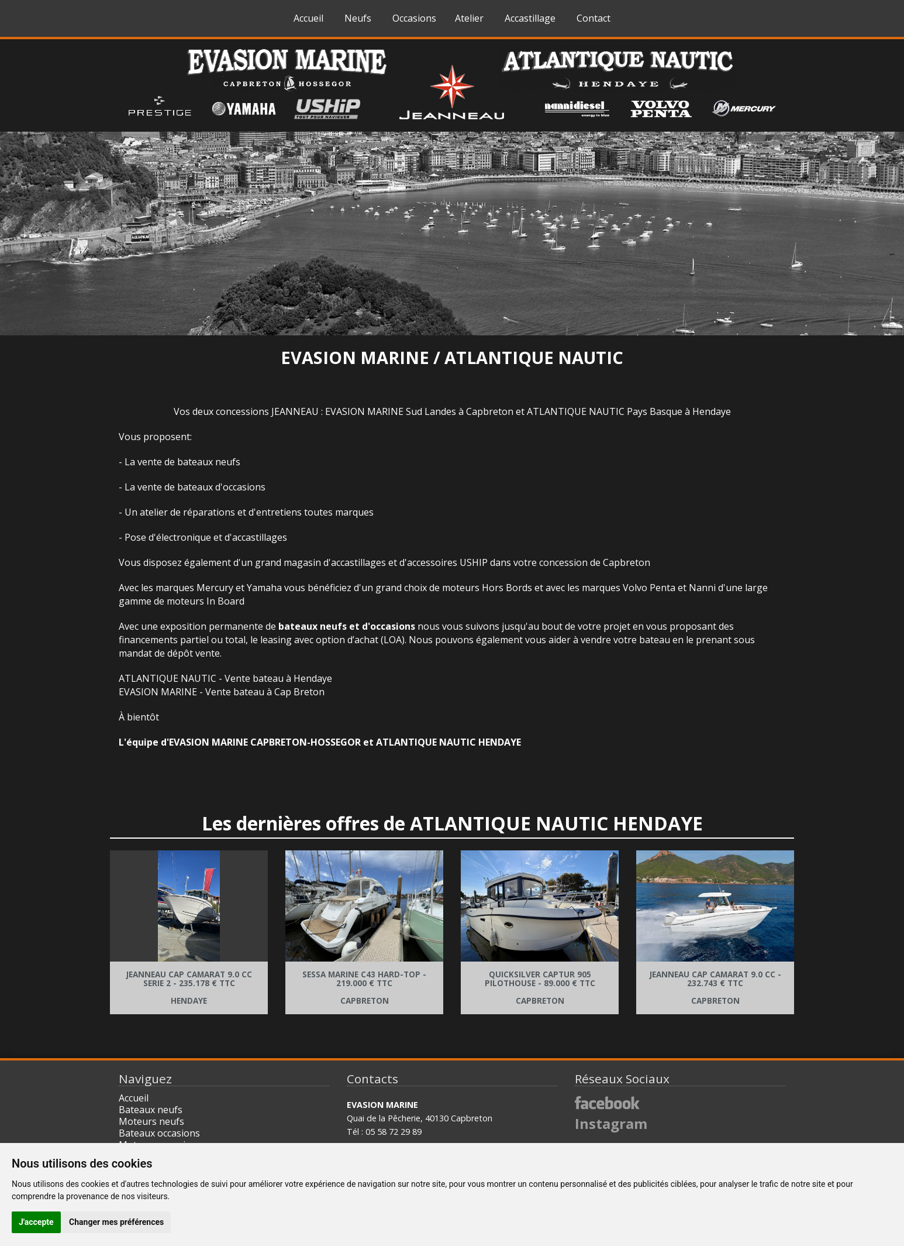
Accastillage (530, 18)
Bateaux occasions (159, 1133)
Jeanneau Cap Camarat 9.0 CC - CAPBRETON (715, 987)
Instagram (611, 1123)
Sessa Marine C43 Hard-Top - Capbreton (364, 987)
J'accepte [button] (36, 1222)
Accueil (308, 18)
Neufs (357, 18)
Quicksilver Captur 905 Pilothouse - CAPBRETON (540, 987)
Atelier (469, 18)
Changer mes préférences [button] (116, 1222)
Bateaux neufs (150, 1109)
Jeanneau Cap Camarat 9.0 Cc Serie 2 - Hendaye (189, 987)
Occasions (414, 18)
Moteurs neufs (151, 1121)
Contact (593, 18)
